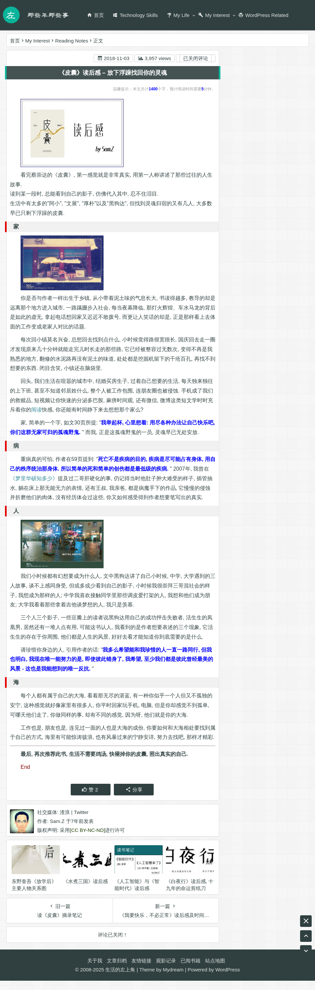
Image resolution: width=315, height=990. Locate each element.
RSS (278, 337)
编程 (287, 325)
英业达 (257, 337)
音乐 (232, 313)
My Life (178, 15)
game (266, 373)
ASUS (234, 361)
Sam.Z (57, 831)
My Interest (214, 15)
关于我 (94, 970)
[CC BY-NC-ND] (87, 840)
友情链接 (141, 970)
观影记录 (166, 970)
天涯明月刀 (239, 373)
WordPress (227, 979)
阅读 (36, 410)
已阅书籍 (190, 970)
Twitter (81, 822)
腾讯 (285, 373)
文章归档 (117, 970)
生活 (250, 313)
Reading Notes (71, 41)
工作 (232, 385)
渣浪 (65, 822)
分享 (133, 799)
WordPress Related (263, 15)
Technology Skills (135, 15)
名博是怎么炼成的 (268, 361)
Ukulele (266, 325)
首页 (95, 15)
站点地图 (215, 970)
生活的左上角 (120, 979)
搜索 (294, 68)
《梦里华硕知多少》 (34, 479)
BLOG (275, 349)
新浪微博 (256, 108)
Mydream (173, 979)
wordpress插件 (243, 349)
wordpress (238, 325)
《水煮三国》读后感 (85, 891)
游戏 (294, 349)
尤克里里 (273, 313)
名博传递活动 (260, 385)
